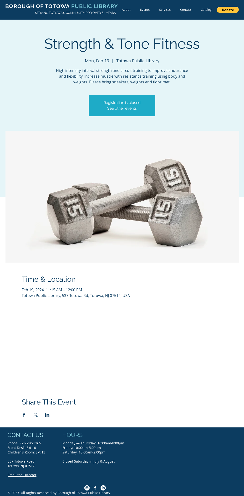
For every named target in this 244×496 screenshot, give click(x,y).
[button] (228, 10)
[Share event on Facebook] (24, 415)
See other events (122, 108)
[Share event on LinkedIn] (47, 415)
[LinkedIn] (103, 488)
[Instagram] (87, 488)
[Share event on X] (35, 415)
